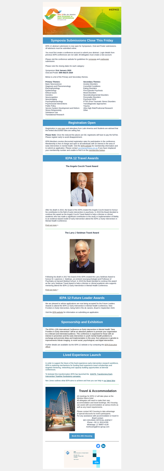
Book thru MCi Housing (82, 436)
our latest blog (109, 381)
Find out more (51, 225)
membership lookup (97, 150)
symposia (92, 59)
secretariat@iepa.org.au (88, 148)
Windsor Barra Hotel (85, 398)
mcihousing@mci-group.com (97, 427)
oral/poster (104, 59)
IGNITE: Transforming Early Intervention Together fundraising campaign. (79, 375)
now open (61, 128)
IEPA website (86, 146)
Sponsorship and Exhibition (82, 322)
